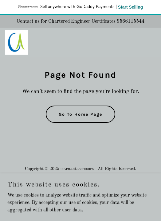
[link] (16, 42)
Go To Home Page (80, 114)
